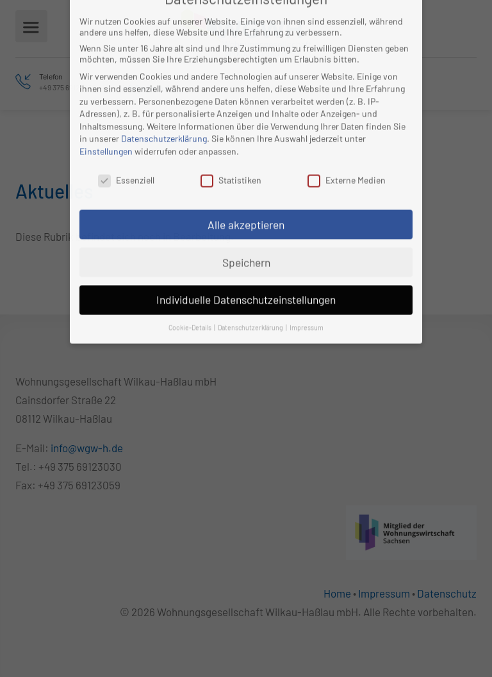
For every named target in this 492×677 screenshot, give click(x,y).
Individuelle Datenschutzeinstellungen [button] (246, 277)
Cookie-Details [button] (190, 304)
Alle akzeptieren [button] (246, 202)
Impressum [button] (307, 304)
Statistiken (231, 157)
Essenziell (126, 157)
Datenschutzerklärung (164, 115)
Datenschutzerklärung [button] (251, 304)
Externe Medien (347, 157)
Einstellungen (106, 128)
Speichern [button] (246, 239)
